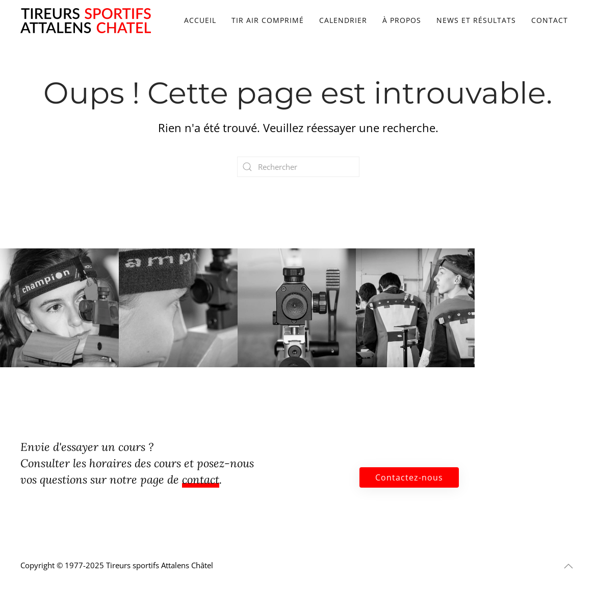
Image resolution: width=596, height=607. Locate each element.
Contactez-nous (409, 477)
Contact (549, 20)
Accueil (200, 20)
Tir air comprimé (267, 20)
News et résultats (476, 20)
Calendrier (343, 20)
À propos (401, 20)
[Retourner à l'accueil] (85, 20)
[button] (568, 566)
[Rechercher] (298, 167)
